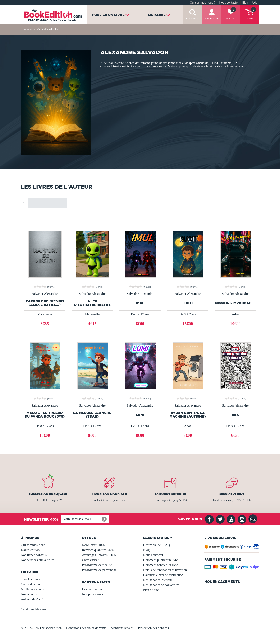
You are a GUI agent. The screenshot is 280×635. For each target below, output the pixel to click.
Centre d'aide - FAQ (156, 545)
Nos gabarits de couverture (161, 585)
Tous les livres (30, 579)
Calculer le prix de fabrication (163, 575)
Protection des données (153, 628)
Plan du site (151, 590)
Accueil (28, 29)
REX (235, 415)
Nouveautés (29, 594)
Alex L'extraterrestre (92, 302)
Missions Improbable (235, 303)
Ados (235, 314)
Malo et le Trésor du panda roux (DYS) (45, 414)
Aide (254, 2)
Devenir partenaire (94, 589)
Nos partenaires (92, 594)
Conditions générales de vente (86, 628)
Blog (245, 2)
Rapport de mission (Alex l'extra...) (45, 302)
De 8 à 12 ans (140, 314)
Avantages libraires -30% (99, 555)
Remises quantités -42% (98, 550)
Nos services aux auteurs (37, 560)
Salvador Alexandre (44, 294)
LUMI (140, 415)
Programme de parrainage (99, 570)
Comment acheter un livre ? (161, 565)
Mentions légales (122, 628)
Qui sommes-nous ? (203, 2)
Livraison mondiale (109, 494)
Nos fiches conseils (34, 555)
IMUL (140, 303)
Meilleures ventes (33, 589)
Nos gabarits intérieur (157, 580)
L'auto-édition (30, 550)
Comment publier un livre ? (161, 560)
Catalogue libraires (33, 609)
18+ (23, 604)
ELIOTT (187, 303)
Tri (23, 202)
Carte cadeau (90, 560)
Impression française (48, 494)
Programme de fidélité (97, 565)
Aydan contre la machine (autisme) (188, 414)
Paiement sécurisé (170, 494)
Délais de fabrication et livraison (165, 570)
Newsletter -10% (93, 545)
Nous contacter (228, 2)
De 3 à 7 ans (187, 314)
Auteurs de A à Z (32, 599)
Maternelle (44, 314)
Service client (231, 494)
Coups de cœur (31, 584)
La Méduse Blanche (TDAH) (92, 414)
